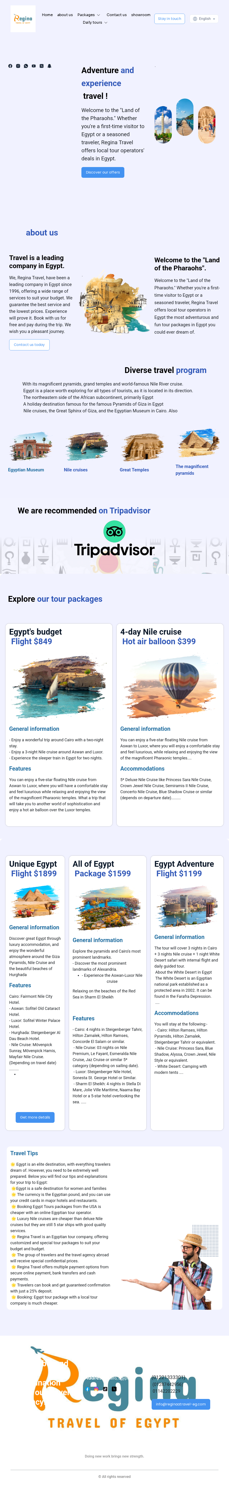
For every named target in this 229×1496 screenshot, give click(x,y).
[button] (89, 15)
